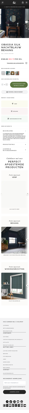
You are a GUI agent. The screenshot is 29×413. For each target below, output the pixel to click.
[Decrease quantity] (2, 84)
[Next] (26, 22)
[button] (14, 103)
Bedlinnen (6, 367)
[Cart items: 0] (22, 2)
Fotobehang (7, 356)
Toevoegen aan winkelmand (19, 84)
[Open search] (2, 2)
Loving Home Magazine (10, 350)
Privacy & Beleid (8, 345)
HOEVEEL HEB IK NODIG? (14, 92)
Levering (6, 325)
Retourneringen (8, 328)
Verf (4, 359)
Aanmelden (14, 392)
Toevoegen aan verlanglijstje (15, 63)
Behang (5, 353)
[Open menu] (26, 2)
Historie (6, 336)
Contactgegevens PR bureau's (13, 339)
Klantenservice (8, 373)
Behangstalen (7, 331)
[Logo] (14, 2)
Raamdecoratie (8, 364)
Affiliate (6, 342)
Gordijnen (6, 362)
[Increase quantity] (6, 84)
